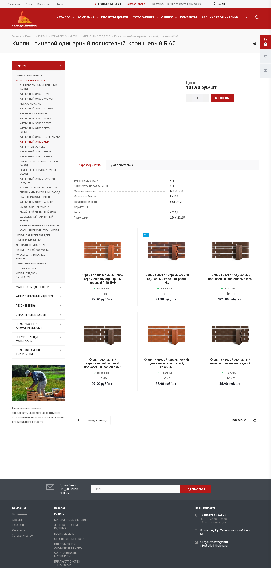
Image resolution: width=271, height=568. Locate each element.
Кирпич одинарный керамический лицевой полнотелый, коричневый (102, 363)
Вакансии (18, 525)
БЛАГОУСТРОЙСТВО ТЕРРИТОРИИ (29, 352)
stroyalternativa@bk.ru (214, 542)
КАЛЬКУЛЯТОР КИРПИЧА (220, 17)
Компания (19, 508)
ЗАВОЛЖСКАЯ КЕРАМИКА (34, 207)
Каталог (59, 508)
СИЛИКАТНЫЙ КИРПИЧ (29, 75)
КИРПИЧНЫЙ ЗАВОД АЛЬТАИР (37, 202)
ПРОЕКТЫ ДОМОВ (114, 17)
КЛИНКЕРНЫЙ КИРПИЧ (29, 240)
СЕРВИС (169, 17)
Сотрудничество (22, 535)
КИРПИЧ (21, 65)
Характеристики (90, 165)
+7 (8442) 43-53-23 (213, 515)
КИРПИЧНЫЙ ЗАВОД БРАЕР (35, 94)
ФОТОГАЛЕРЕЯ (145, 17)
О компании (19, 514)
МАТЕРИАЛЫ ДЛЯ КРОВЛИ (32, 287)
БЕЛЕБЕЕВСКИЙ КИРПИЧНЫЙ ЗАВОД (36, 218)
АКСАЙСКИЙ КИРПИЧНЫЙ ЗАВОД (39, 211)
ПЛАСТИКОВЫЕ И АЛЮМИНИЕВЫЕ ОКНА (29, 326)
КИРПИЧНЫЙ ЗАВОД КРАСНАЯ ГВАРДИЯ (37, 180)
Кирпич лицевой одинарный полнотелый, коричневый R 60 (230, 277)
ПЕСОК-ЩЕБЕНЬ (26, 305)
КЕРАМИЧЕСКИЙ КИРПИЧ (30, 80)
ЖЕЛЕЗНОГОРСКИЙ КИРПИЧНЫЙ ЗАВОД (38, 172)
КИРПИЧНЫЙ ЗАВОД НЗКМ (35, 151)
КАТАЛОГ (65, 17)
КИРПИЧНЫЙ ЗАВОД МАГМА (36, 98)
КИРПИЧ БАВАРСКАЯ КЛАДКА (33, 235)
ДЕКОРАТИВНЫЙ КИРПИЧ (30, 245)
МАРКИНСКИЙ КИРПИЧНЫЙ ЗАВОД (40, 187)
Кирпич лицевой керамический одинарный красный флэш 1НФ (166, 278)
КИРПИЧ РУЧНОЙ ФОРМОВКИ (32, 249)
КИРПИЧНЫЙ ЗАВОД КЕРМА (36, 156)
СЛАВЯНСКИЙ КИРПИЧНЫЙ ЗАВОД (40, 192)
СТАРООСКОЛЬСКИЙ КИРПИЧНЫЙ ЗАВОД (39, 163)
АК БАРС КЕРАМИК (30, 103)
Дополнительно (122, 165)
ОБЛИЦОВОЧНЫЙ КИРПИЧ (31, 263)
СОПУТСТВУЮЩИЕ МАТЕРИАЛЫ (27, 339)
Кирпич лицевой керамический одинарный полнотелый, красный (166, 363)
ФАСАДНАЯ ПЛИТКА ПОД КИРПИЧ (30, 256)
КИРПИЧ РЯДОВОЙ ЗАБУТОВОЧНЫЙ (26, 275)
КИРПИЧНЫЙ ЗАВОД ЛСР (34, 141)
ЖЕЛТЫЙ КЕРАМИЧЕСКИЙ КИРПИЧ (39, 225)
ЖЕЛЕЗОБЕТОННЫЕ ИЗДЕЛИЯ (34, 296)
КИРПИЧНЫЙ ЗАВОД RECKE (35, 123)
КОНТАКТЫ (188, 17)
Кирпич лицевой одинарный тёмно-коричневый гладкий (230, 361)
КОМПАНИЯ (87, 17)
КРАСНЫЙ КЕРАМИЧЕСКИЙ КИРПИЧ (40, 230)
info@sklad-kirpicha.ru (214, 545)
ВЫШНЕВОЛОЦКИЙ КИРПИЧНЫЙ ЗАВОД (38, 87)
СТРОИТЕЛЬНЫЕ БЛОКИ (31, 314)
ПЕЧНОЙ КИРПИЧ (26, 268)
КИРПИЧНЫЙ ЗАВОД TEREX (35, 118)
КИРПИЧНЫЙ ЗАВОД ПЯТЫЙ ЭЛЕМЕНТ (36, 130)
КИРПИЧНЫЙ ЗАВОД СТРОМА (37, 108)
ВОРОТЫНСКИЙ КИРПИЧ (33, 113)
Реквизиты (19, 530)
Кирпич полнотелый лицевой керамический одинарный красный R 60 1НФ (102, 278)
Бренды (17, 519)
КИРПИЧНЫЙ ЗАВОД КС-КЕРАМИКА (40, 136)
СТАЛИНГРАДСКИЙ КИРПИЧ (36, 197)
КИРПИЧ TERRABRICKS (32, 146)
